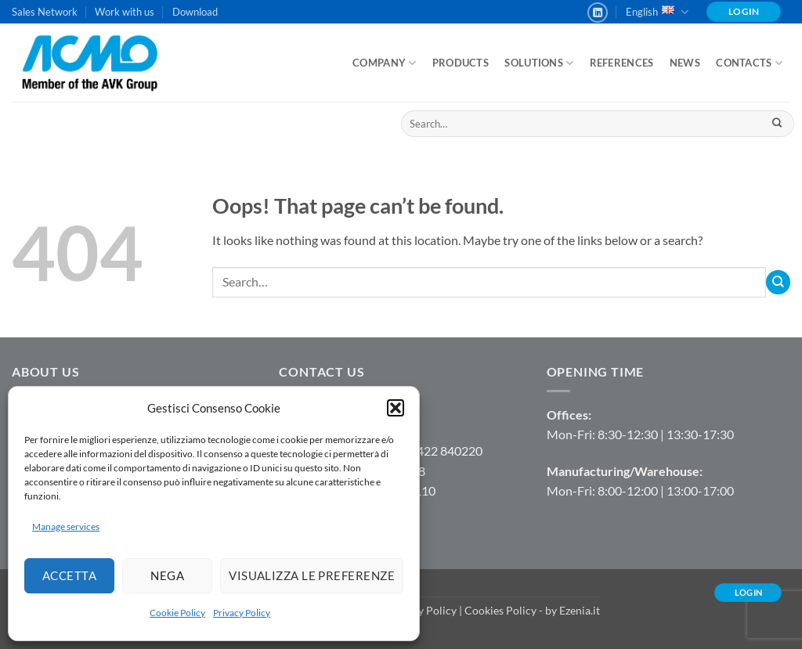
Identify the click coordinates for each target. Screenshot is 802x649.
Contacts (749, 63)
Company (384, 63)
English (657, 12)
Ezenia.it (579, 610)
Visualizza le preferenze (312, 575)
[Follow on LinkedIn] (597, 12)
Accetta (69, 575)
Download (195, 11)
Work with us (124, 11)
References (622, 62)
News (685, 62)
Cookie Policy (177, 612)
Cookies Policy (500, 610)
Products (460, 62)
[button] (395, 408)
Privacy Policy (241, 612)
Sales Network (45, 11)
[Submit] (776, 124)
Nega (167, 575)
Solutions (538, 63)
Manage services (65, 526)
